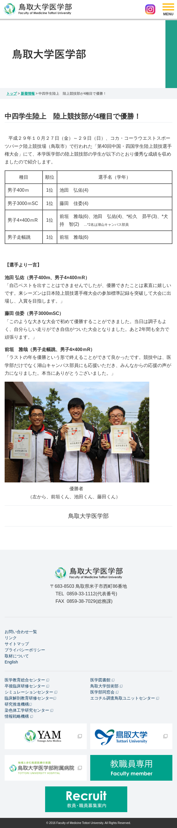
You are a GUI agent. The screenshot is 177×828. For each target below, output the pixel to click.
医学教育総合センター (27, 680)
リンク (11, 637)
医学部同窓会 (104, 692)
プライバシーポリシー (25, 650)
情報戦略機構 (19, 716)
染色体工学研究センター (29, 710)
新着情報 (28, 94)
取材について (17, 656)
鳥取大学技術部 (106, 686)
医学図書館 (102, 680)
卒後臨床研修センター (27, 686)
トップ (11, 94)
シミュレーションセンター (31, 692)
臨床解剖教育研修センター (30, 698)
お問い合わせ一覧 (21, 631)
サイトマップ (17, 643)
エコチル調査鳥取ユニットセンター (124, 698)
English (11, 662)
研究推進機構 (18, 704)
